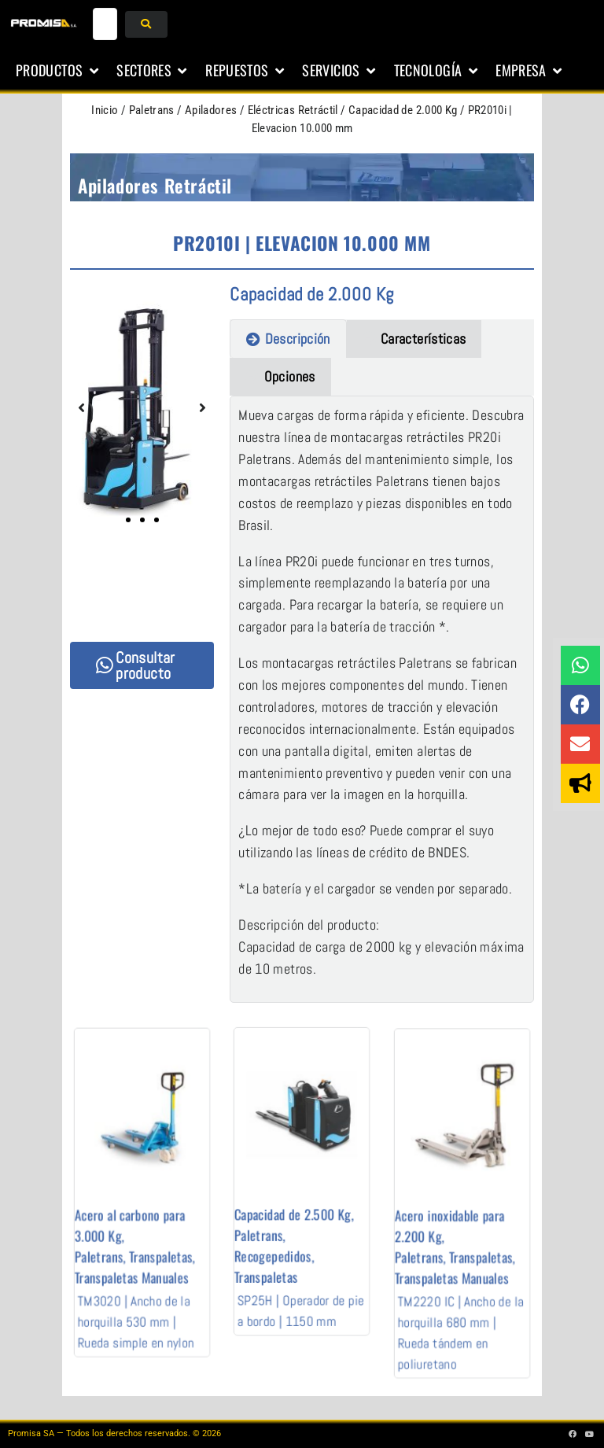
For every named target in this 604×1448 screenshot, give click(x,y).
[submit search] (146, 24)
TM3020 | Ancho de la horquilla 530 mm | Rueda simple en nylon (138, 1267)
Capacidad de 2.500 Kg (296, 1200)
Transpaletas (152, 1229)
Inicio (104, 110)
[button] (58, 71)
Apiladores (211, 110)
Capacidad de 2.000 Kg (403, 110)
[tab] (288, 338)
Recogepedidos (285, 1223)
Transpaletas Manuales (136, 1241)
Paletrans (152, 110)
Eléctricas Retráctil (293, 110)
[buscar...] (105, 24)
